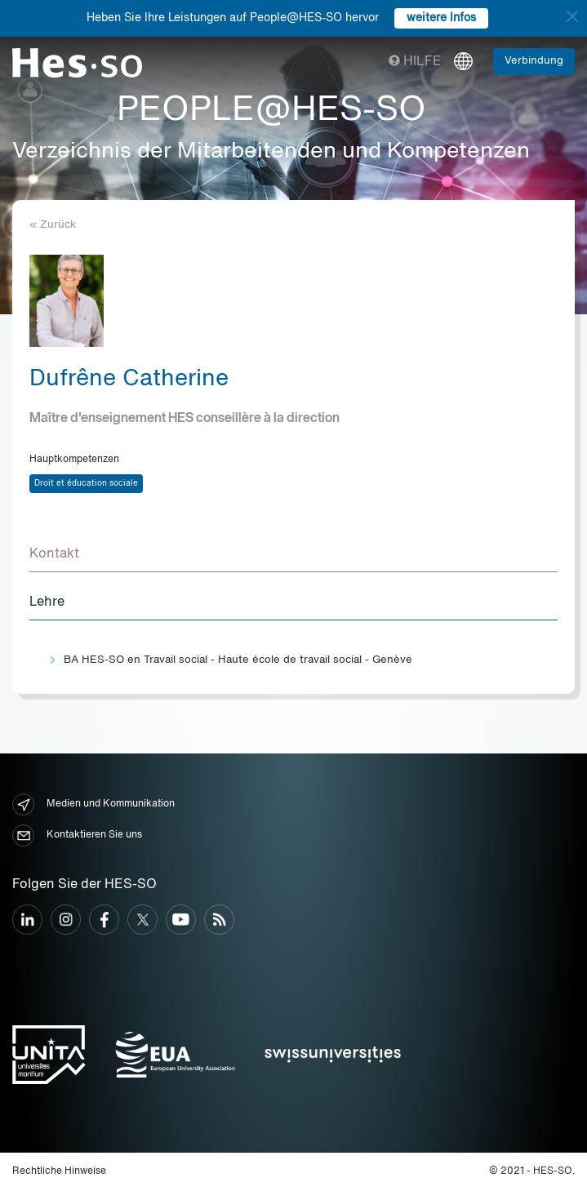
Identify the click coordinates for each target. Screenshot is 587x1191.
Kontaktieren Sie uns (77, 835)
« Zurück (52, 225)
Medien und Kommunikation (93, 804)
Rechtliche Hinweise (59, 1171)
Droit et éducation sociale (86, 483)
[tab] (293, 555)
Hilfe (415, 62)
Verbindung (534, 61)
